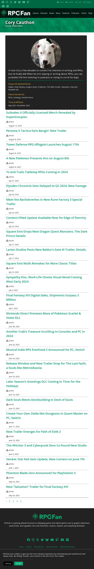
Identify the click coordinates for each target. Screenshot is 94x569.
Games (36, 13)
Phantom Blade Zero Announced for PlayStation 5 (41, 473)
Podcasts (75, 13)
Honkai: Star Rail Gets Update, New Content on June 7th (45, 459)
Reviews (44, 13)
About (61, 2)
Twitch (83, 13)
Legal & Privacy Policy (67, 547)
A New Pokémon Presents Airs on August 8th (37, 158)
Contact (70, 2)
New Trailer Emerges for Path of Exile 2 (33, 432)
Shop (90, 13)
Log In (80, 2)
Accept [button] (18, 563)
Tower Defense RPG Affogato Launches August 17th (42, 144)
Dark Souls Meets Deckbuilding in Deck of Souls (39, 400)
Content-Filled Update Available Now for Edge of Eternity (46, 218)
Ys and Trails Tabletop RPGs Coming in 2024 (37, 172)
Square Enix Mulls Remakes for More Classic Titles (41, 263)
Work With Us (39, 547)
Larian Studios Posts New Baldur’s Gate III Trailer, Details (46, 250)
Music (58, 13)
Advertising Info (51, 547)
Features (66, 13)
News (51, 13)
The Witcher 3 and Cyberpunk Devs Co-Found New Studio (46, 445)
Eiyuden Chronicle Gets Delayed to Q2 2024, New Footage (46, 186)
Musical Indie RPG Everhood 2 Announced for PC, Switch (45, 350)
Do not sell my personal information (17, 559)
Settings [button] (8, 563)
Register (89, 2)
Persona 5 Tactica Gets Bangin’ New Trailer (36, 131)
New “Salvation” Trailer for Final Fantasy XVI (37, 487)
